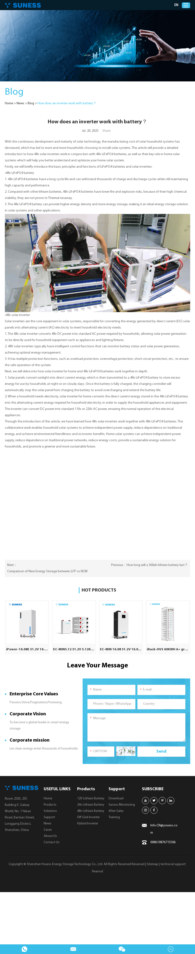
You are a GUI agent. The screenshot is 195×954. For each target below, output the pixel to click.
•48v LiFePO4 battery (19, 173)
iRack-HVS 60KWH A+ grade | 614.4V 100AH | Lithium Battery (168, 649)
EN (176, 5)
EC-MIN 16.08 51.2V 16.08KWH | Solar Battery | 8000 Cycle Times (121, 649)
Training (114, 817)
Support (49, 817)
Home (9, 103)
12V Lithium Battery (90, 798)
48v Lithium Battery (90, 811)
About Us (50, 836)
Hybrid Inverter (87, 823)
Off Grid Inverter (88, 817)
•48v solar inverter (17, 315)
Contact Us (52, 842)
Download (116, 798)
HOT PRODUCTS (99, 590)
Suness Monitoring (122, 804)
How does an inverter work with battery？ (66, 103)
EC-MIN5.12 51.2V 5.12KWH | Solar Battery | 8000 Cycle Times (74, 649)
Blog (31, 103)
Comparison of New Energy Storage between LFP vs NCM (47, 571)
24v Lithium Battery (90, 804)
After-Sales (116, 811)
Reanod (97, 871)
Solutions (50, 811)
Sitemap (152, 864)
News (20, 103)
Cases (48, 829)
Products (50, 804)
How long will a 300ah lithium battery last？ (157, 565)
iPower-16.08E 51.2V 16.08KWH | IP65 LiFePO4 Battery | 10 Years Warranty (27, 649)
